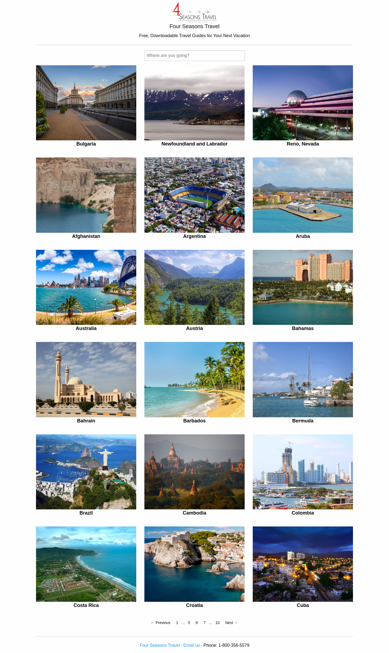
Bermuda (302, 421)
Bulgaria (86, 144)
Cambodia (194, 513)
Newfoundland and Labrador (194, 144)
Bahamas (303, 328)
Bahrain (86, 421)
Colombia (303, 513)
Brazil (86, 513)
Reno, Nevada (303, 144)
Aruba (303, 236)
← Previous (160, 622)
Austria (194, 328)
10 (217, 622)
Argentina (194, 236)
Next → (231, 622)
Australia (86, 328)
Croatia (194, 605)
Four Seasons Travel (160, 645)
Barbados (194, 421)
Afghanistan (86, 236)
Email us (191, 645)
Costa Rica (86, 605)
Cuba (303, 605)
